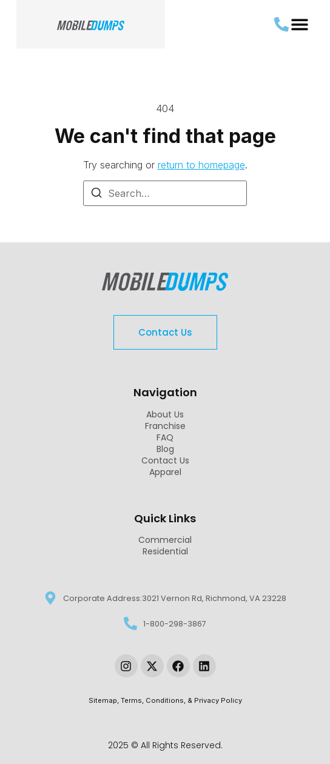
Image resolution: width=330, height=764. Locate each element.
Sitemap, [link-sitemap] (105, 700)
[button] (300, 24)
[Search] (96, 194)
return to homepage (201, 165)
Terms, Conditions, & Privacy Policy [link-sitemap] (181, 700)
